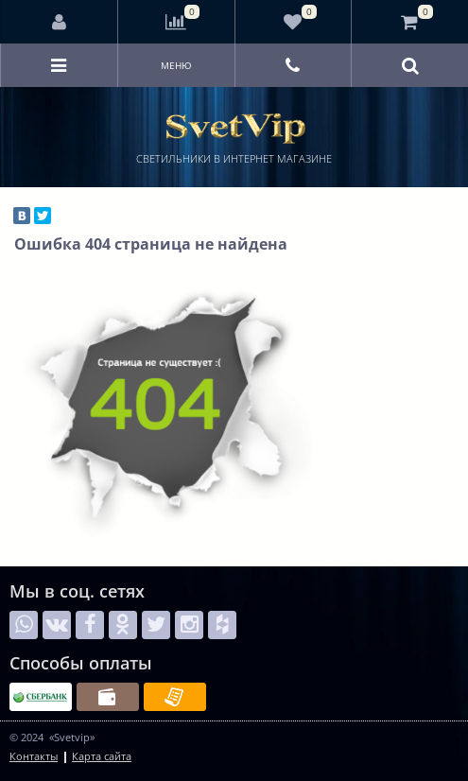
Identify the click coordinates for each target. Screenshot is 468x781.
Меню (176, 65)
